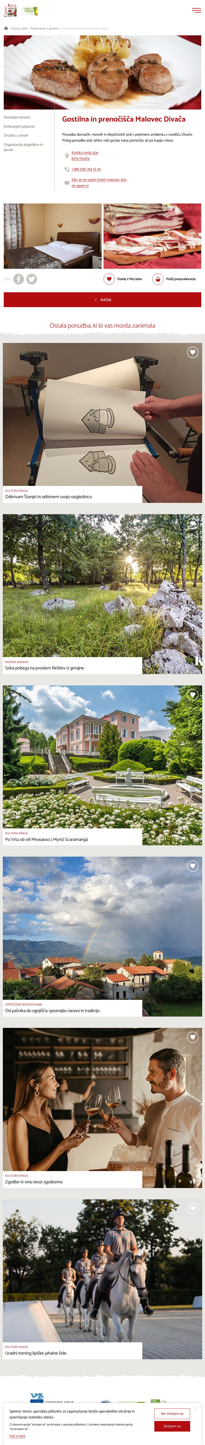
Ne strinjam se (172, 1414)
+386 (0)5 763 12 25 (86, 169)
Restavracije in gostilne (44, 28)
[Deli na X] (31, 279)
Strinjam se (172, 1426)
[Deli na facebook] (18, 279)
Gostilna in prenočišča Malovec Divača (85, 28)
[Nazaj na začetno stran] (10, 10)
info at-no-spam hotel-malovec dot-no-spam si (99, 183)
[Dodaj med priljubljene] (123, 279)
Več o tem (17, 1436)
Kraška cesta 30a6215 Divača (85, 156)
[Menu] (196, 10)
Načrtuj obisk (19, 28)
